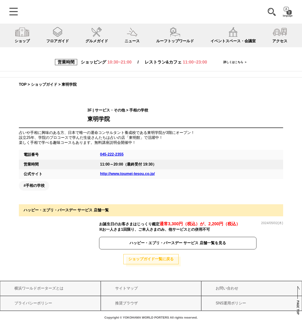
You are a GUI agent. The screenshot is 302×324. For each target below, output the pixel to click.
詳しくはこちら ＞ (235, 62)
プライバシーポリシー (33, 303)
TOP (23, 84)
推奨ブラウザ (126, 303)
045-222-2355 (112, 154)
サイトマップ (126, 288)
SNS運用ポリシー (231, 303)
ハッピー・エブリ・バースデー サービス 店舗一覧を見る (178, 243)
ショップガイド (44, 84)
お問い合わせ (227, 288)
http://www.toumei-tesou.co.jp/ (127, 174)
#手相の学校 (34, 185)
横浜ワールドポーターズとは (38, 288)
